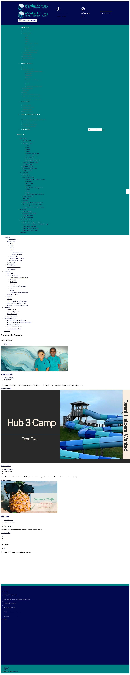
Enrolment (23, 209)
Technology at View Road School (35, 194)
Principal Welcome (28, 141)
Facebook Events (8, 344)
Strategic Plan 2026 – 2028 (30, 162)
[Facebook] (4, 548)
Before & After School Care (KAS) (32, 205)
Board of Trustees (28, 166)
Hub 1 (27, 145)
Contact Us (6, 667)
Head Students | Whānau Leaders (35, 179)
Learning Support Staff (32, 154)
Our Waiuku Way (27, 164)
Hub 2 (28, 147)
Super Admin (30, 158)
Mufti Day (5, 516)
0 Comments (7, 526)
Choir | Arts (29, 184)
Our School (23, 139)
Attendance (23, 233)
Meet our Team (27, 143)
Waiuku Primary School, (15, 616)
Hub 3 (28, 149)
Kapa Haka (29, 181)
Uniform (25, 201)
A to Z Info (26, 198)
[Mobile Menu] (21, 134)
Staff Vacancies (27, 171)
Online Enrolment (28, 216)
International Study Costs (30, 230)
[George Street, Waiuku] (58, 9)
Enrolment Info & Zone (29, 213)
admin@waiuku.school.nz (14, 612)
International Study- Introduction (32, 222)
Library (28, 186)
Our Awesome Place (28, 177)
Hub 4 (28, 152)
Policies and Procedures (30, 169)
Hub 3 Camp (6, 466)
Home (5, 669)
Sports (28, 192)
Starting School (27, 211)
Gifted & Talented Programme (34, 188)
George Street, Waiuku (63, 13)
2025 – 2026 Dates (28, 218)
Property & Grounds (32, 156)
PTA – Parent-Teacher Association (33, 203)
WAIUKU (16, 671)
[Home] (5, 343)
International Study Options (31, 228)
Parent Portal (24, 173)
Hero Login (26, 175)
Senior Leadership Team (33, 160)
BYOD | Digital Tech (28, 196)
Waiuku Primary (8, 378)
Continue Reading (6, 389)
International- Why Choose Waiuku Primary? (35, 224)
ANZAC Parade (7, 374)
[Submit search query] (103, 130)
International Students (26, 220)
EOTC (28, 190)
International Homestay (29, 226)
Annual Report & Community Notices (33, 207)
